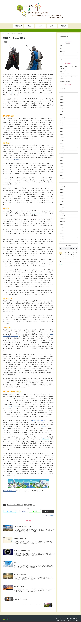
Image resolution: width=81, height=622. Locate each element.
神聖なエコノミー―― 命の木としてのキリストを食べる (68, 77)
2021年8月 (62, 227)
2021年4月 (62, 239)
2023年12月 (62, 149)
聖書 (28, 504)
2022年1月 (62, 212)
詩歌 (61, 59)
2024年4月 (62, 140)
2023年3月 (62, 172)
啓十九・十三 (14, 336)
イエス (9, 504)
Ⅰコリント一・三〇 (15, 159)
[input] (68, 36)
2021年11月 (62, 218)
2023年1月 (62, 178)
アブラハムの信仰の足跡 (65, 81)
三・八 (13, 92)
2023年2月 (62, 175)
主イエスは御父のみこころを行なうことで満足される (68, 67)
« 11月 (60, 264)
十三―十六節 (45, 439)
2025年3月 (62, 108)
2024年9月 (62, 125)
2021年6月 (62, 233)
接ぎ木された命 (63, 71)
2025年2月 (62, 111)
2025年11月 (62, 88)
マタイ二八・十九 (13, 406)
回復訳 (18, 504)
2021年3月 (62, 241)
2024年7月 (62, 131)
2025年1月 (62, 114)
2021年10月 (62, 221)
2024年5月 (62, 137)
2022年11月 (62, 183)
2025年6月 (62, 102)
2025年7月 (62, 99)
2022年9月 (62, 189)
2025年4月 (62, 105)
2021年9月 (62, 224)
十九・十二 (44, 420)
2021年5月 (62, 236)
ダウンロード (75, 618)
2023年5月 (62, 166)
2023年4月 (62, 169)
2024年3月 (62, 143)
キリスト (14, 504)
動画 (61, 45)
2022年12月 (62, 180)
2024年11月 (62, 120)
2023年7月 (62, 160)
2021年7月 (62, 230)
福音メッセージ (63, 51)
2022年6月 (62, 198)
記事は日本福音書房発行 (9, 491)
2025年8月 (62, 96)
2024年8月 (62, 128)
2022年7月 (62, 195)
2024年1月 (62, 146)
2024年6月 (62, 134)
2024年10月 (62, 122)
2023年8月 (62, 157)
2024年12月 (62, 117)
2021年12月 (62, 215)
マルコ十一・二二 (35, 213)
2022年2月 (62, 210)
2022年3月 (62, 207)
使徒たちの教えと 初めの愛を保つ (67, 73)
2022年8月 (62, 192)
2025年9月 (62, 93)
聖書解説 (62, 54)
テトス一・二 (29, 233)
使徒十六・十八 (36, 420)
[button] (76, 36)
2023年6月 (62, 163)
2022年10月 (62, 186)
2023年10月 (62, 154)
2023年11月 (62, 151)
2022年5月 (62, 201)
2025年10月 (62, 91)
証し (61, 56)
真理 (5, 504)
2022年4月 (62, 204)
